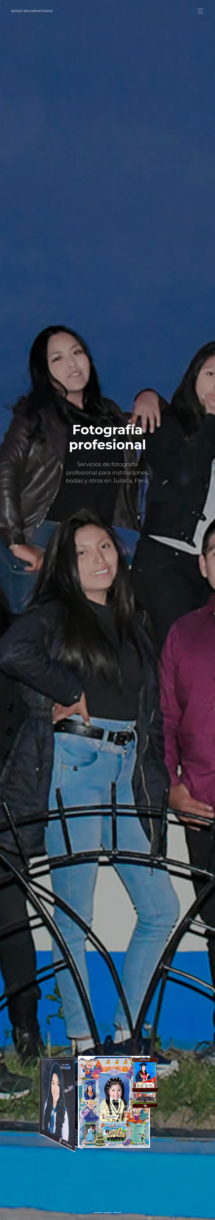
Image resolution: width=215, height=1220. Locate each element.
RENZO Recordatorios (32, 11)
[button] (16, 610)
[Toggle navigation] (199, 11)
